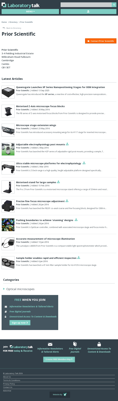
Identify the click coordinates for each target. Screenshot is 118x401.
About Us (7, 377)
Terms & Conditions (11, 380)
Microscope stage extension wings (36, 125)
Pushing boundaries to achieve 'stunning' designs (45, 220)
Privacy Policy (9, 384)
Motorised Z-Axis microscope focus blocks (40, 106)
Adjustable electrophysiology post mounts (40, 144)
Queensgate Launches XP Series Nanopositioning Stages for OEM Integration (60, 87)
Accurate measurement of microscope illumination (45, 238)
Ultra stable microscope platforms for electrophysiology (49, 163)
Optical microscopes (20, 289)
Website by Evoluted (60, 395)
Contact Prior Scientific (100, 41)
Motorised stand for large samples (36, 182)
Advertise (7, 390)
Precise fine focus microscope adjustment (40, 201)
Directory (13, 22)
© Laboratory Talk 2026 (13, 373)
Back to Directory (12, 28)
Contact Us (7, 387)
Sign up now (20, 322)
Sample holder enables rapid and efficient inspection (46, 258)
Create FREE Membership (59, 359)
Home (4, 22)
